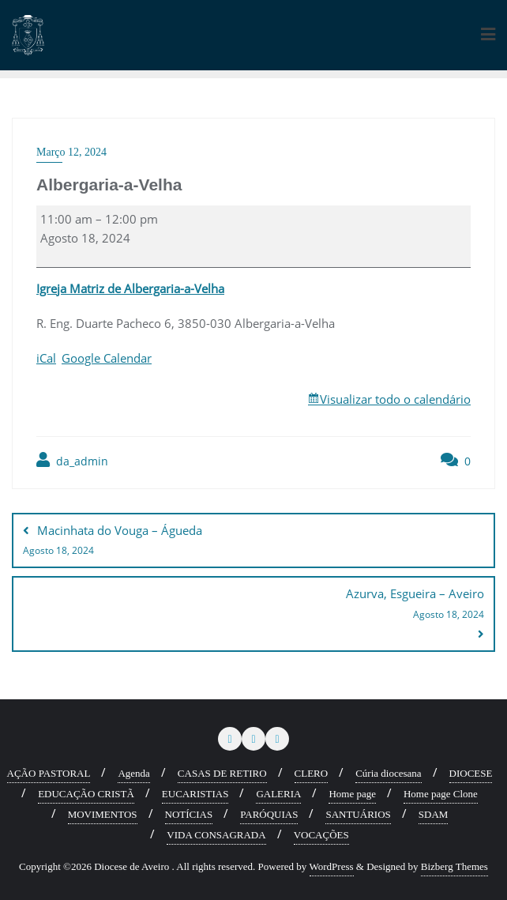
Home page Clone (441, 794)
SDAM (434, 814)
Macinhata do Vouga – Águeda (253, 541)
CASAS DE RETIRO (222, 773)
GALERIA (278, 794)
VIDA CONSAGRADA (216, 835)
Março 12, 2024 (71, 152)
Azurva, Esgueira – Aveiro (253, 604)
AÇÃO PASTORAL (49, 773)
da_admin (72, 460)
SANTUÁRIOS (357, 814)
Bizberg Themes (454, 866)
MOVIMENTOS (102, 814)
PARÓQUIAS (269, 814)
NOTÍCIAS (189, 814)
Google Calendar (107, 358)
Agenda (133, 773)
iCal (46, 358)
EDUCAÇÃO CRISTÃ (86, 794)
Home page (352, 794)
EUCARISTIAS (195, 794)
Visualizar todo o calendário (395, 399)
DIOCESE (471, 773)
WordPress (332, 866)
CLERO (312, 773)
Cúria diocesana (388, 773)
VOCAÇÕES (321, 835)
